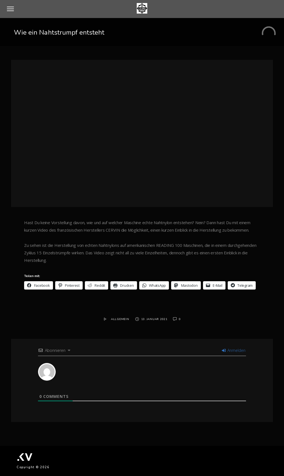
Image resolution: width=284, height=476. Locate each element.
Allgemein (120, 319)
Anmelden (233, 350)
